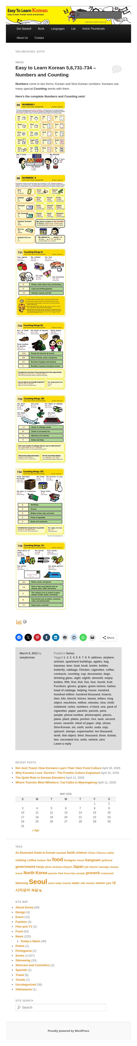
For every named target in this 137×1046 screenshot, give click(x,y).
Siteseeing (22, 960)
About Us (22, 37)
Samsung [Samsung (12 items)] (21, 883)
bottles (103, 665)
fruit (109, 682)
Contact (39, 37)
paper (72, 710)
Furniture (60, 686)
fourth (101, 682)
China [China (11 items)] (92, 852)
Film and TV (23, 926)
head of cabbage (65, 690)
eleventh (97, 678)
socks (89, 727)
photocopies (93, 715)
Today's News (30, 941)
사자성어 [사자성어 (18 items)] (22, 890)
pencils (93, 710)
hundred (103, 690)
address (96, 657)
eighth (86, 678)
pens (103, 710)
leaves (92, 698)
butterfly (59, 669)
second (110, 719)
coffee (110, 669)
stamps (70, 731)
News (19, 936)
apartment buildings (79, 661)
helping (82, 690)
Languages (58, 28)
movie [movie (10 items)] (18, 873)
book (84, 665)
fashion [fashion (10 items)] (41, 860)
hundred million (64, 694)
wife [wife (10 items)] (83, 883)
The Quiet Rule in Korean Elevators (40, 777)
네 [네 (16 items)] (114, 883)
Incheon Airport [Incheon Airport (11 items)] (62, 867)
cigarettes (97, 669)
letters (102, 698)
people (58, 715)
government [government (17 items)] (25, 867)
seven (58, 723)
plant (66, 719)
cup (83, 674)
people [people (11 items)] (81, 873)
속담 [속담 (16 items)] (34, 890)
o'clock (94, 706)
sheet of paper (84, 723)
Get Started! (23, 28)
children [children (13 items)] (81, 852)
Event (19, 917)
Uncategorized (25, 984)
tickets (111, 735)
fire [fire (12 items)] (49, 860)
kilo (63, 698)
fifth (67, 682)
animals (59, 661)
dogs (107, 674)
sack (101, 719)
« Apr (35, 830)
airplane (108, 657)
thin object (69, 735)
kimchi (71, 698)
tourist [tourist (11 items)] (67, 883)
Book (41, 28)
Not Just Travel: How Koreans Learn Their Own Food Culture (58, 768)
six (74, 727)
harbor (111, 686)
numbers (82, 706)
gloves (71, 686)
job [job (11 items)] (86, 867)
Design (20, 912)
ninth (110, 702)
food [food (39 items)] (57, 859)
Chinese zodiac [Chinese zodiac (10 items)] (105, 852)
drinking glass (63, 678)
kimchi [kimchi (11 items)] (94, 867)
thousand (91, 735)
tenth (57, 735)
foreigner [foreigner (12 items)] (70, 860)
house (92, 690)
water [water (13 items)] (76, 883)
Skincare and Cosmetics (32, 965)
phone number (73, 715)
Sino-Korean (62, 727)
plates (75, 719)
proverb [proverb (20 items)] (93, 873)
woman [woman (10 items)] (90, 883)
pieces (107, 715)
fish (80, 682)
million (82, 702)
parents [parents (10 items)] (52, 873)
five (86, 682)
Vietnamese (23, 989)
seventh (68, 723)
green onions (96, 686)
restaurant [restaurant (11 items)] (107, 873)
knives (81, 698)
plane (57, 719)
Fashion (21, 921)
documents (94, 674)
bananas (59, 665)
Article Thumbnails (93, 28)
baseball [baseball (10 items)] (61, 852)
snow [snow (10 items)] (51, 883)
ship (98, 723)
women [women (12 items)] (100, 883)
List (73, 28)
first (73, 682)
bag (106, 661)
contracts (60, 674)
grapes (82, 686)
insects (106, 694)
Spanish (21, 970)
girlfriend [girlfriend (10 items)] (107, 860)
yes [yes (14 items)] (108, 883)
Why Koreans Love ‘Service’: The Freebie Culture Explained (57, 773)
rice (93, 719)
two (56, 739)
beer (69, 665)
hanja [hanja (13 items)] (40, 867)
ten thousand (103, 731)
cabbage (72, 669)
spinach (59, 731)
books (93, 665)
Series (70, 653)
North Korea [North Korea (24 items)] (35, 873)
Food (19, 931)
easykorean (27, 657)
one (103, 706)
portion (85, 719)
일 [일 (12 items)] (40, 890)
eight (77, 678)
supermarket (85, 731)
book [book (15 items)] (71, 852)
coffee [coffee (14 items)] (31, 860)
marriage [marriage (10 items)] (104, 867)
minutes (93, 702)
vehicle (93, 739)
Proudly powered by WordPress (68, 1031)
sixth (80, 727)
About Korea (24, 907)
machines (69, 702)
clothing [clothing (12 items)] (20, 860)
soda (97, 727)
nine (103, 702)
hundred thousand (88, 694)
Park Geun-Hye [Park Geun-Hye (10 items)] (66, 873)
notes (71, 706)
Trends (20, 979)
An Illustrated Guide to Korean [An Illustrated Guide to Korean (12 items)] (35, 852)
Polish (19, 946)
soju (105, 727)
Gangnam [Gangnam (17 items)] (93, 860)
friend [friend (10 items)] (80, 860)
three (102, 735)
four (93, 682)
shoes (107, 723)
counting (73, 674)
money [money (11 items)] (114, 867)
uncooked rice (69, 739)
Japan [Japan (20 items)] (78, 866)
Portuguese (23, 950)
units (83, 739)
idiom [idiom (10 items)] (48, 867)
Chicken (84, 669)
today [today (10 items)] (58, 883)
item (57, 698)
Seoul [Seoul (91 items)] (38, 881)
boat (76, 665)
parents (82, 710)
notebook (60, 706)
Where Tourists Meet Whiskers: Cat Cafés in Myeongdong (56, 782)
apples (97, 661)
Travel (19, 975)
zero (102, 739)
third (80, 735)
